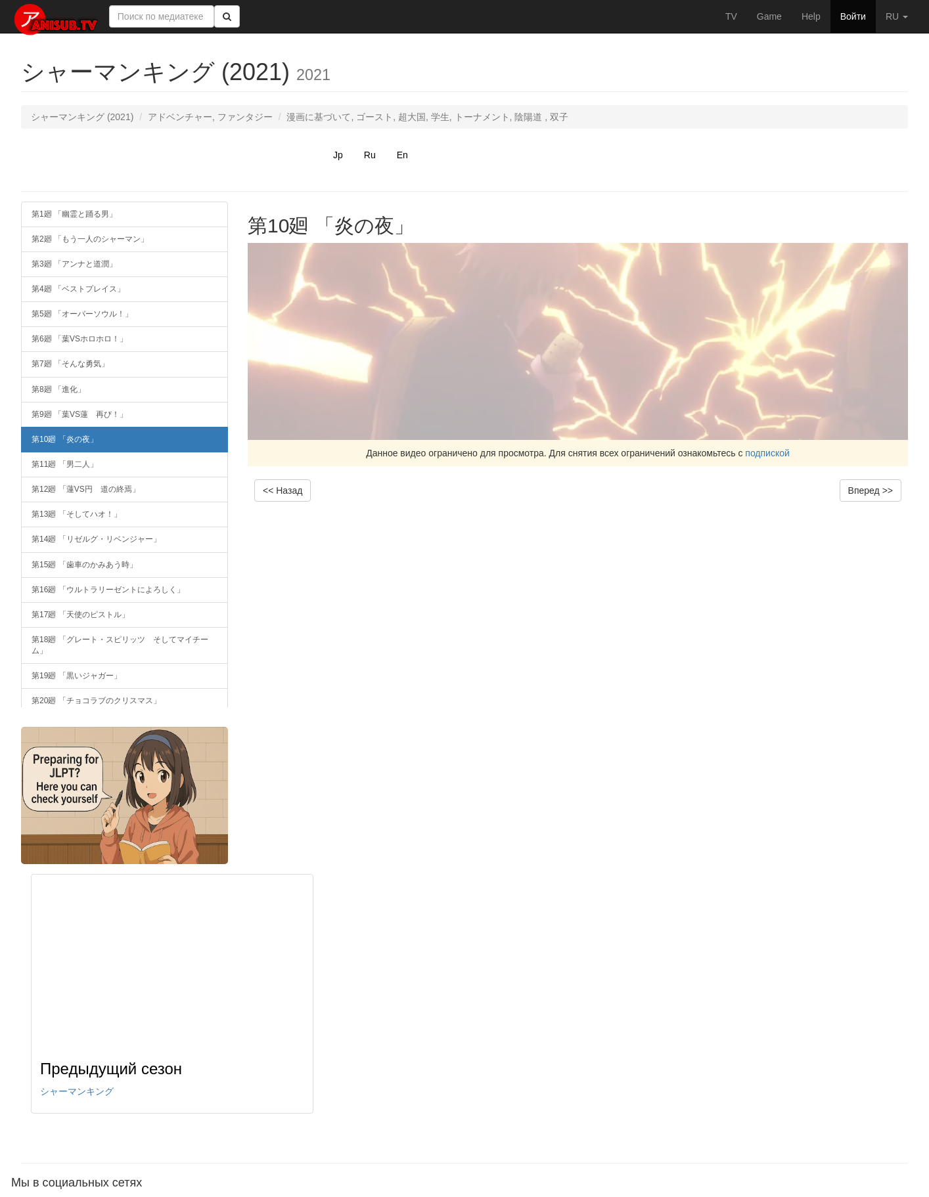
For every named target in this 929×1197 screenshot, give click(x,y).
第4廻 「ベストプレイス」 (78, 289)
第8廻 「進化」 (58, 389)
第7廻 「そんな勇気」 (70, 363)
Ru (370, 155)
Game (769, 16)
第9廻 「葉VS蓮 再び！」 (79, 414)
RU (897, 16)
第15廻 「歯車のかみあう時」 (84, 564)
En (402, 155)
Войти (853, 16)
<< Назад (282, 490)
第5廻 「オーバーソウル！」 (82, 313)
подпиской (767, 453)
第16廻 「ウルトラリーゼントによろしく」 (108, 589)
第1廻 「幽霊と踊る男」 (74, 214)
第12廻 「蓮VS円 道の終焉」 (86, 489)
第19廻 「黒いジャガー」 (77, 675)
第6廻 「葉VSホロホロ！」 (79, 338)
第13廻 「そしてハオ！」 (77, 514)
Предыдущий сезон (111, 1068)
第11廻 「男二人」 (65, 464)
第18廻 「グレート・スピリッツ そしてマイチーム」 (120, 645)
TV (731, 16)
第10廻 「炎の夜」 (65, 439)
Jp (338, 155)
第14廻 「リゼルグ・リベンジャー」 (96, 539)
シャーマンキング (77, 1091)
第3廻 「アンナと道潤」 (74, 264)
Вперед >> (870, 490)
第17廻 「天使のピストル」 (80, 614)
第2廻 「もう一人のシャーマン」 (90, 239)
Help (811, 16)
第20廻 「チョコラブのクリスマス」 (96, 700)
